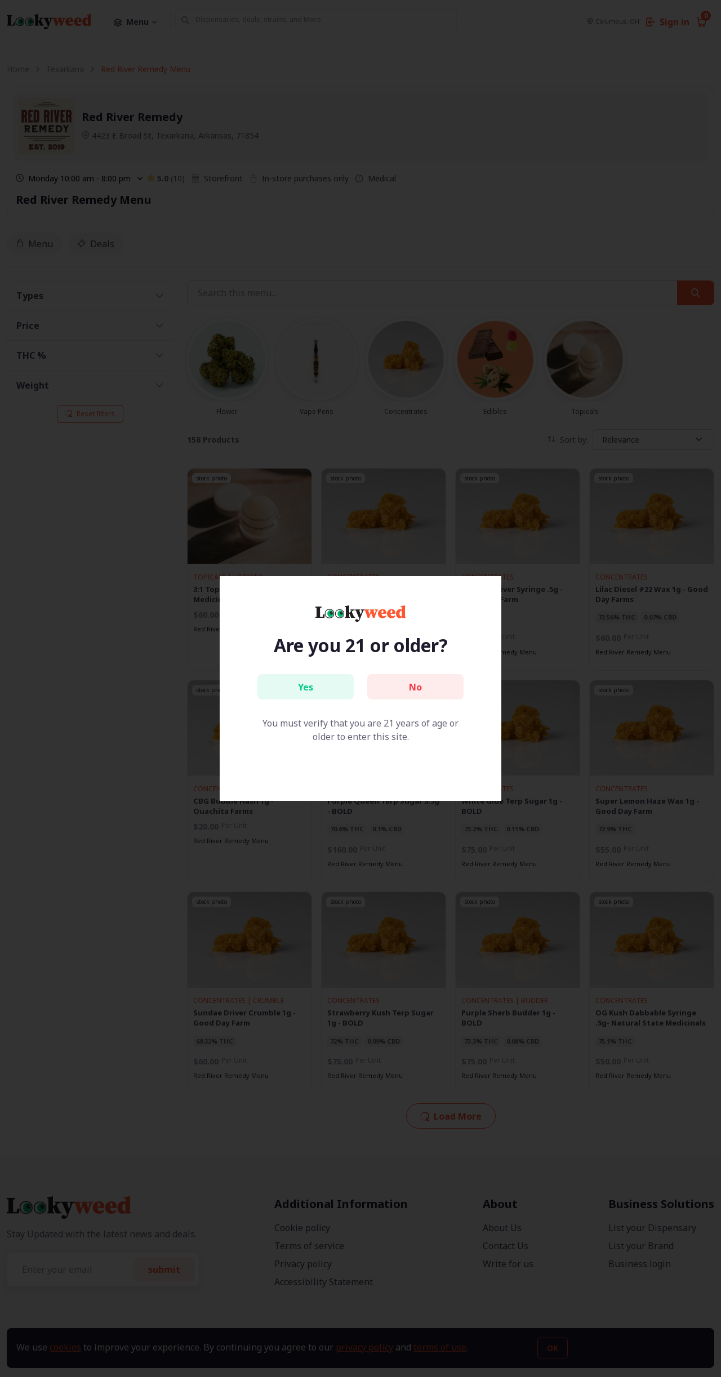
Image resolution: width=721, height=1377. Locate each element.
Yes (305, 687)
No (415, 687)
